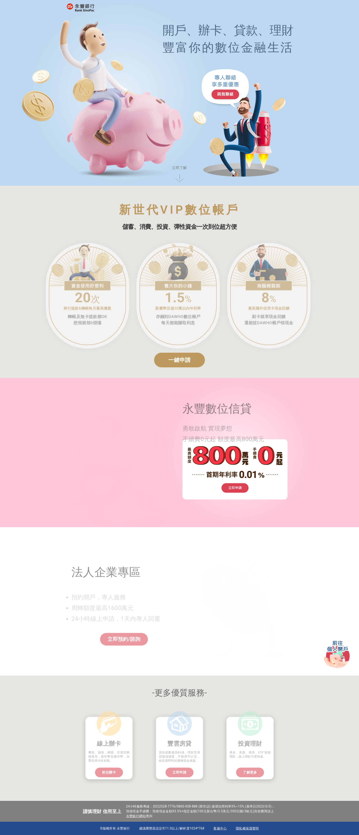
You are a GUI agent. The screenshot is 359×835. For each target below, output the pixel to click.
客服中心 (220, 828)
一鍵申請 (179, 360)
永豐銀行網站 (136, 816)
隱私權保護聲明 (247, 828)
